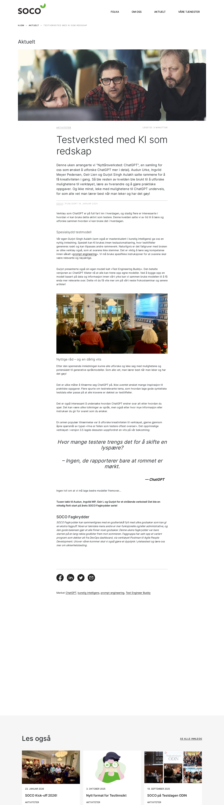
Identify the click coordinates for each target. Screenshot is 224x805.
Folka (115, 11)
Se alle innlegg (191, 738)
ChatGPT (71, 592)
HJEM (21, 25)
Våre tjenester (189, 11)
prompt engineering (85, 254)
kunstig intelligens (88, 592)
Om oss (137, 11)
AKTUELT (34, 25)
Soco (59, 203)
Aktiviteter (63, 127)
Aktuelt (160, 11)
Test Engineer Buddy (138, 592)
